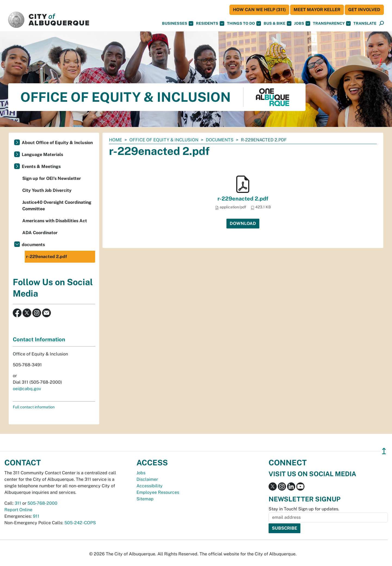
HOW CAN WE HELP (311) (259, 9)
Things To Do (244, 23)
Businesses (177, 23)
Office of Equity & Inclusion (163, 139)
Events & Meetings (41, 166)
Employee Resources (157, 492)
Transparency (332, 23)
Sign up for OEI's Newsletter (51, 178)
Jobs (302, 23)
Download (243, 223)
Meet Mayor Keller (317, 9)
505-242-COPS (80, 522)
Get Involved (364, 9)
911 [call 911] (36, 516)
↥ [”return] (384, 451)
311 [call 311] (18, 503)
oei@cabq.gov (27, 388)
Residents (210, 23)
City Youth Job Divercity (46, 190)
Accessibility (149, 485)
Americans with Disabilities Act (54, 220)
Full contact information (34, 407)
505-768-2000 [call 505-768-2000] (42, 503)
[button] (365, 23)
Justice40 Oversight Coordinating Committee (56, 205)
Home (115, 139)
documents (220, 139)
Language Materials (42, 154)
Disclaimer (147, 479)
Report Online (18, 509)
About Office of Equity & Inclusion (57, 142)
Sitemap (145, 498)
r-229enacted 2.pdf (242, 198)
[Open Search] (381, 23)
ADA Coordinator (40, 232)
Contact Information (39, 339)
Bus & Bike (277, 23)
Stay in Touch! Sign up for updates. (304, 508)
